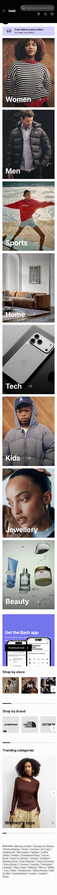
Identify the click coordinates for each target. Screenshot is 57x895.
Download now (18, 647)
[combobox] (37, 8)
